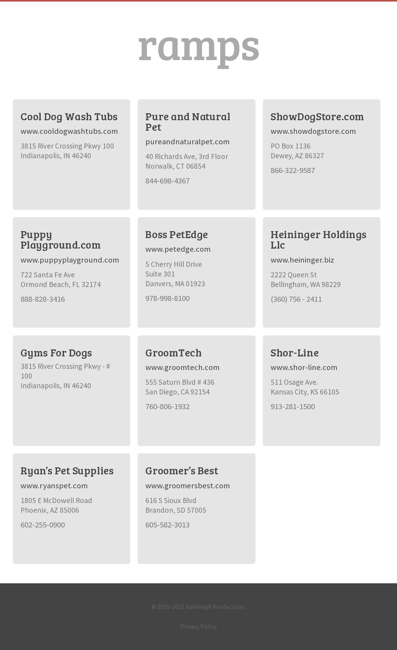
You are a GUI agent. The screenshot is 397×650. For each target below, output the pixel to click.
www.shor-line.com (304, 367)
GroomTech (173, 352)
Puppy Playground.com (61, 239)
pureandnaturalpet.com (187, 142)
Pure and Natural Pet (187, 121)
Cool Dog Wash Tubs (69, 116)
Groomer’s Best (181, 470)
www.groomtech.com (182, 367)
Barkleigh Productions (215, 606)
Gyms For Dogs (56, 352)
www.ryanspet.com (54, 486)
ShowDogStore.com (317, 116)
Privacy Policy (198, 626)
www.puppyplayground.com (70, 260)
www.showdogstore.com (313, 131)
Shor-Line (295, 352)
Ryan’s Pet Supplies (67, 470)
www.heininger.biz (302, 260)
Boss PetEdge (176, 234)
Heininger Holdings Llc (319, 239)
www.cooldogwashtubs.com (69, 131)
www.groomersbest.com (187, 486)
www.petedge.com (178, 249)
